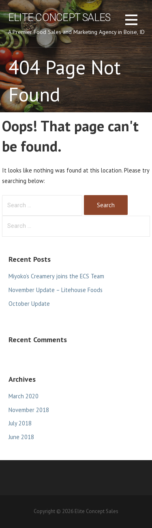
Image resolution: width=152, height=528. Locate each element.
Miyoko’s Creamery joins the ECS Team (56, 276)
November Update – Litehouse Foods (56, 290)
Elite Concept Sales (59, 17)
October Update (29, 303)
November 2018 (29, 410)
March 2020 (24, 396)
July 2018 (20, 423)
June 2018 (21, 437)
